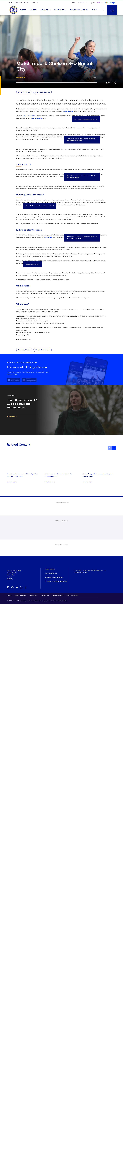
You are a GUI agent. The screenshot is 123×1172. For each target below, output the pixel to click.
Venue (10, 2)
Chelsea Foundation (21, 2)
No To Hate (34, 2)
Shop (94, 10)
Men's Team (45, 10)
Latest (23, 10)
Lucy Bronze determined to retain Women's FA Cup (58, 475)
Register (81, 2)
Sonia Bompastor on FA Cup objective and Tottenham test (22, 475)
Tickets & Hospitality (79, 10)
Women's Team (60, 10)
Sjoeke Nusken (68, 111)
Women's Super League (42, 92)
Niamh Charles (37, 118)
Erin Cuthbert (47, 237)
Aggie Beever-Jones (28, 115)
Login (74, 2)
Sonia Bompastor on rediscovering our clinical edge (98, 475)
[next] (114, 448)
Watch (33, 10)
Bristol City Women (24, 92)
